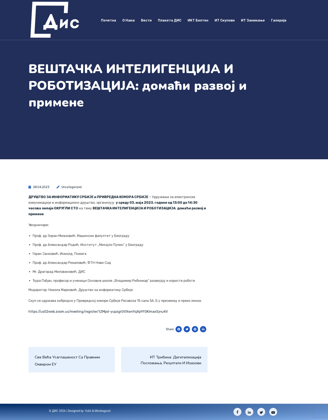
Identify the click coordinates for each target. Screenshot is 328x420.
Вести (146, 20)
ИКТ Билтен (198, 20)
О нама (128, 20)
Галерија (278, 20)
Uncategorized (72, 187)
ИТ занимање (253, 20)
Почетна (108, 20)
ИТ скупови (225, 20)
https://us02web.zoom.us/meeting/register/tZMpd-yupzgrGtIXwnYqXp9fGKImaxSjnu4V (98, 312)
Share (170, 329)
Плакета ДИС (169, 20)
